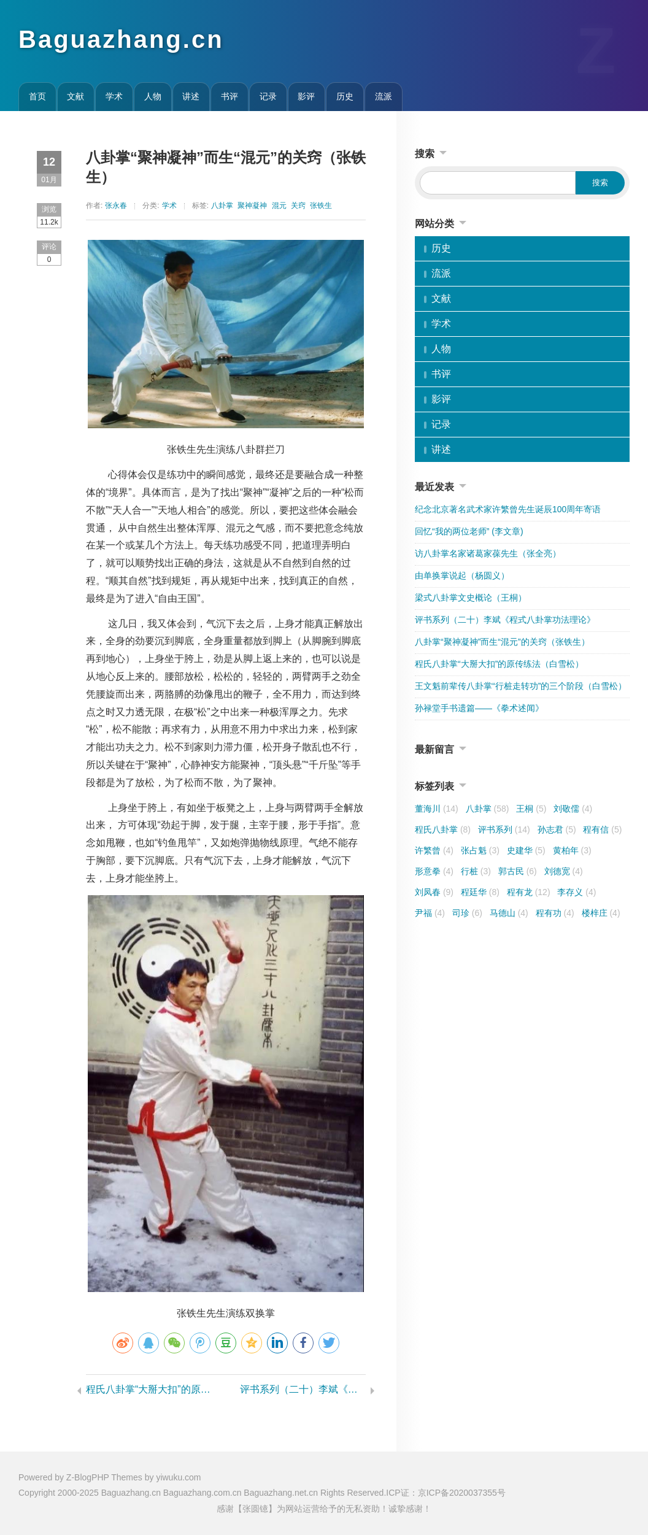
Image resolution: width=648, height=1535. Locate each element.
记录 (268, 96)
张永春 (116, 205)
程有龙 (528, 892)
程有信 (602, 829)
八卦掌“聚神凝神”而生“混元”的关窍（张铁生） (502, 642)
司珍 (467, 913)
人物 (152, 96)
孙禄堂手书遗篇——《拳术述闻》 (479, 708)
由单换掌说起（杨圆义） (462, 575)
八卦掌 (222, 205)
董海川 (436, 809)
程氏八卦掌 (443, 829)
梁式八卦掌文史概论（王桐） (470, 597)
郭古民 (517, 871)
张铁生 (321, 205)
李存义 (576, 892)
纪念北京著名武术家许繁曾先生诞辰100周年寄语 (508, 509)
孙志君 (557, 829)
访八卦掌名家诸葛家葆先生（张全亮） (488, 553)
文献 (75, 96)
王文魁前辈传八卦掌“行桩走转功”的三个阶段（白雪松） (521, 686)
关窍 (298, 205)
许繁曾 (434, 850)
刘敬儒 (573, 809)
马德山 (509, 913)
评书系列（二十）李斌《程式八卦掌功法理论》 (303, 1389)
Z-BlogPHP (87, 1477)
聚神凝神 (252, 205)
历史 (344, 96)
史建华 (526, 850)
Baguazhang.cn (121, 39)
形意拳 (434, 871)
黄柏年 (572, 850)
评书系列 (504, 829)
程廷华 (480, 892)
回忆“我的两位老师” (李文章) (469, 531)
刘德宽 (563, 871)
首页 (37, 96)
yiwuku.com (178, 1477)
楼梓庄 (601, 913)
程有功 (555, 913)
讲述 (190, 96)
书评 (229, 96)
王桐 (531, 809)
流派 (383, 96)
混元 (279, 205)
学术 (114, 96)
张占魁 (480, 850)
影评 (306, 96)
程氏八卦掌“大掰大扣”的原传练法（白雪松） (149, 1389)
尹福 (430, 913)
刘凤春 (434, 892)
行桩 (476, 871)
